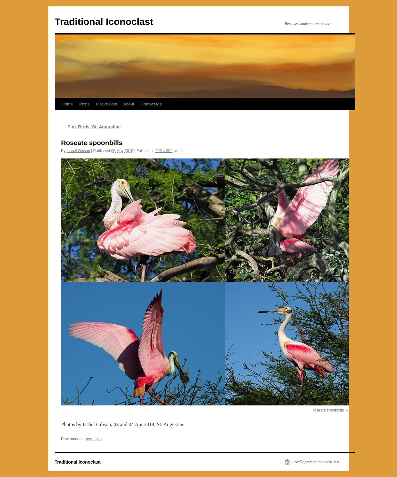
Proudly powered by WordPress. (315, 462)
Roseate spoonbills (327, 410)
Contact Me (151, 104)
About (128, 104)
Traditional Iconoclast (104, 21)
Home (67, 104)
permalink (94, 439)
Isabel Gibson (78, 151)
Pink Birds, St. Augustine (91, 126)
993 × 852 (164, 151)
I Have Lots (106, 104)
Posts (84, 104)
